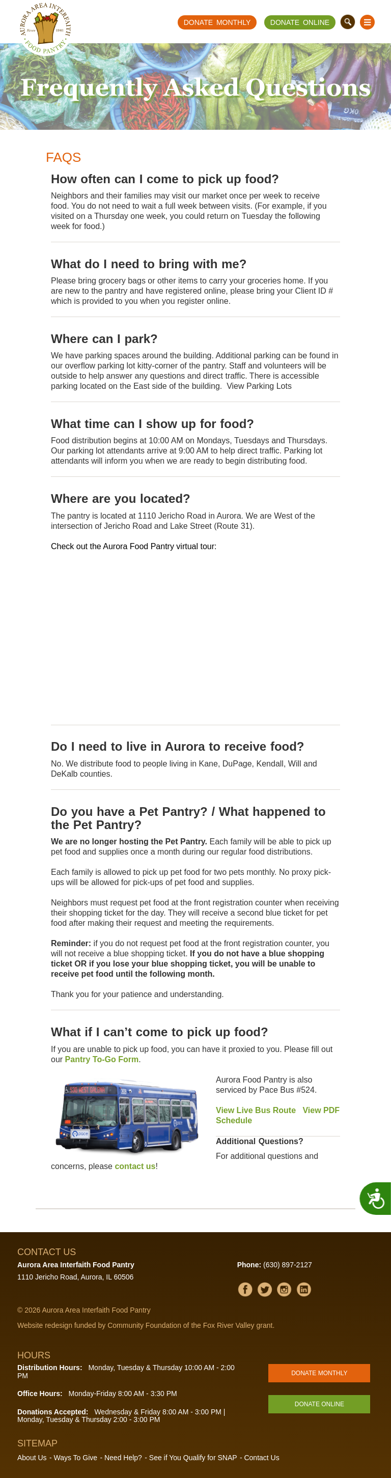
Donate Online (299, 22)
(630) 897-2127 (287, 1265)
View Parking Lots (259, 386)
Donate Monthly (217, 22)
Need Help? (123, 1458)
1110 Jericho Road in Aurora (189, 515)
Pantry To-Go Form (102, 1059)
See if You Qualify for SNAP (193, 1458)
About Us (32, 1458)
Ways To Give (75, 1458)
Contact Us (261, 1458)
